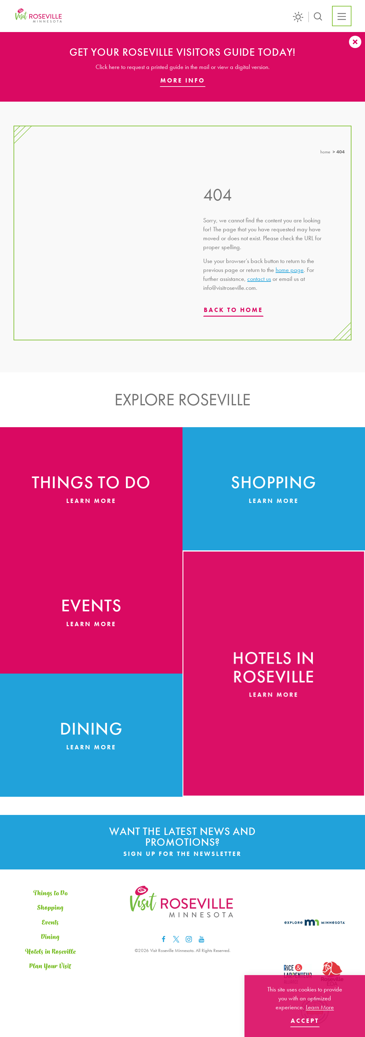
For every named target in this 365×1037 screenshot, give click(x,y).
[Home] (39, 16)
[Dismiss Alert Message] (355, 42)
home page (290, 270)
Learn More (320, 1007)
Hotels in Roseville (50, 952)
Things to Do (50, 893)
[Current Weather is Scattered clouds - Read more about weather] (301, 17)
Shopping (50, 908)
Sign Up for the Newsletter (182, 854)
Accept (305, 1021)
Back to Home (233, 310)
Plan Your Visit (50, 966)
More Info (182, 80)
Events (50, 923)
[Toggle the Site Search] (318, 15)
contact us (259, 279)
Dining (50, 937)
